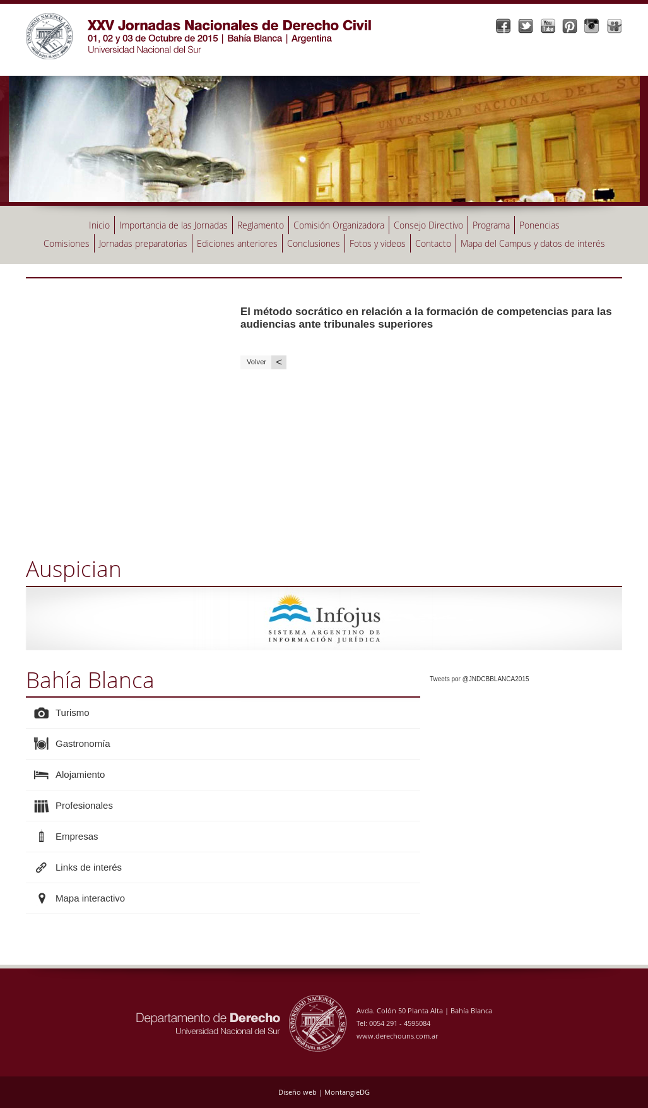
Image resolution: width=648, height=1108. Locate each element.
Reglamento (260, 225)
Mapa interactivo (90, 898)
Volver (266, 362)
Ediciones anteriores (237, 243)
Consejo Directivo (428, 225)
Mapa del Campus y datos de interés (533, 243)
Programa (491, 225)
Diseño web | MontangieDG (324, 1092)
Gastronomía (83, 743)
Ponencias (539, 225)
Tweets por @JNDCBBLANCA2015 (479, 679)
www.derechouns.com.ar (397, 1035)
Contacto (433, 243)
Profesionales (84, 805)
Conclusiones (313, 243)
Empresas (77, 836)
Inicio (99, 225)
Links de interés (89, 867)
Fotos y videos (378, 243)
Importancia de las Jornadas (173, 225)
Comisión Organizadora (338, 225)
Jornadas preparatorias (143, 243)
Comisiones (67, 243)
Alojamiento (80, 774)
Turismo (73, 712)
